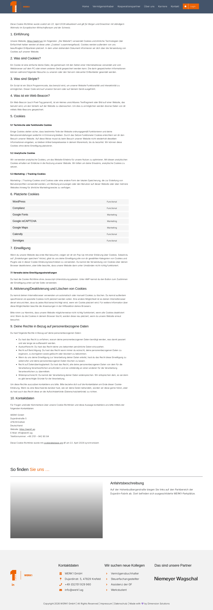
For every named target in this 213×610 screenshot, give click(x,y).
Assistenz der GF (121, 584)
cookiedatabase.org (53, 443)
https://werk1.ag (35, 41)
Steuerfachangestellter (125, 578)
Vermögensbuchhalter (125, 573)
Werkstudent (119, 589)
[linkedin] (13, 584)
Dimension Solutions (159, 603)
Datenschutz (121, 603)
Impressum (106, 603)
